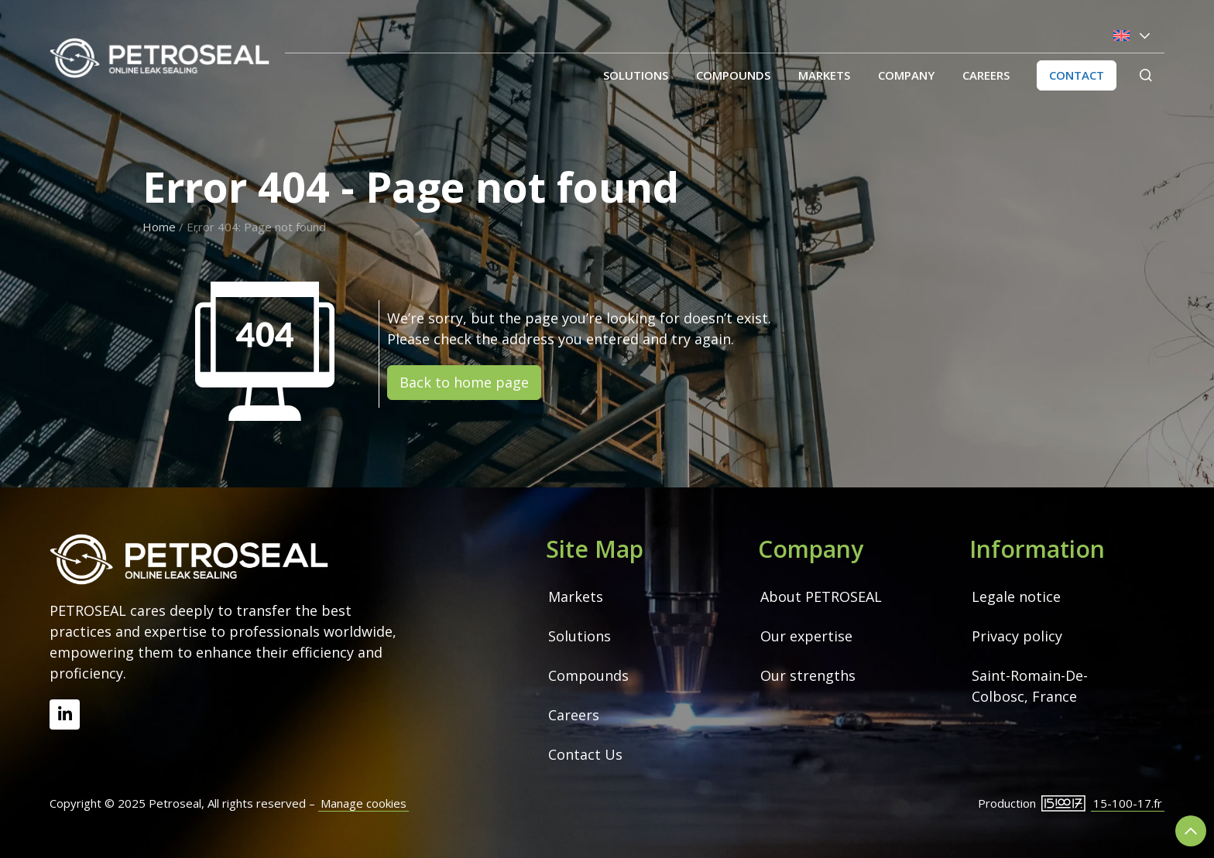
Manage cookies (363, 803)
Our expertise (806, 636)
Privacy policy (1017, 636)
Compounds (733, 75)
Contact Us (585, 754)
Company (906, 75)
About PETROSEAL (821, 596)
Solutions (635, 75)
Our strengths (808, 675)
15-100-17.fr (1127, 803)
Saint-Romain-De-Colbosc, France (1030, 686)
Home (159, 226)
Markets (824, 75)
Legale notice (1016, 596)
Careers (986, 75)
